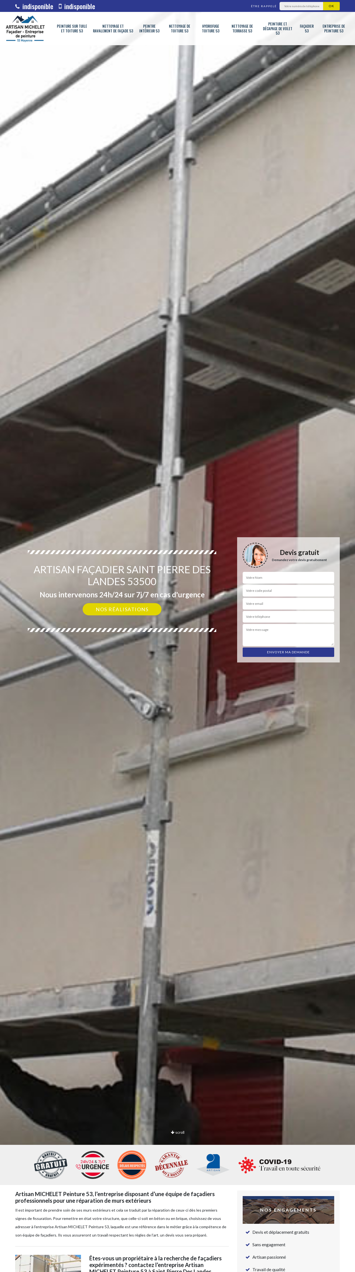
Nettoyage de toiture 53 (179, 28)
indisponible (34, 6)
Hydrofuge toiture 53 (210, 28)
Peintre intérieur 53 (149, 28)
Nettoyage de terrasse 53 (242, 28)
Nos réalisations (122, 609)
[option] (177, 636)
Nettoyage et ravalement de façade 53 (113, 28)
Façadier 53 (307, 28)
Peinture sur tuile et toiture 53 (72, 28)
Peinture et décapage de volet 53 (277, 29)
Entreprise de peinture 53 (334, 28)
